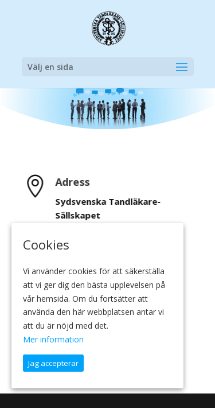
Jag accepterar (53, 363)
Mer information (53, 339)
